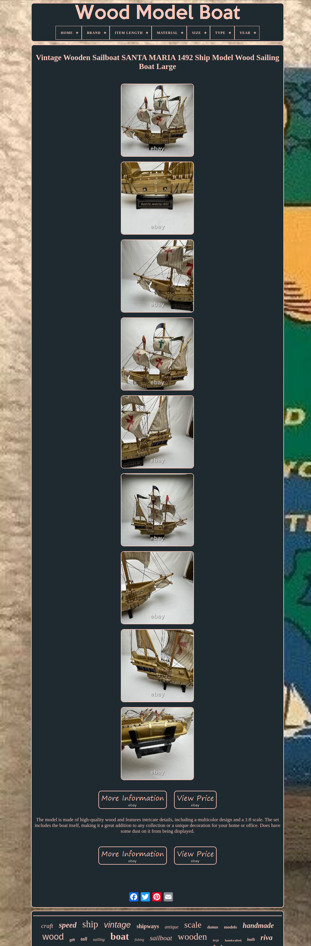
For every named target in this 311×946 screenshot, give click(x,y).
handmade (258, 925)
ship (90, 924)
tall (84, 939)
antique (171, 926)
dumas (212, 927)
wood (53, 937)
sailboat (161, 938)
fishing (139, 940)
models (230, 927)
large (216, 940)
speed (68, 925)
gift (72, 940)
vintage (117, 924)
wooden (192, 936)
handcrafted (233, 940)
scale (192, 924)
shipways (148, 926)
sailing (99, 939)
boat (119, 936)
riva (267, 937)
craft (47, 925)
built (251, 939)
